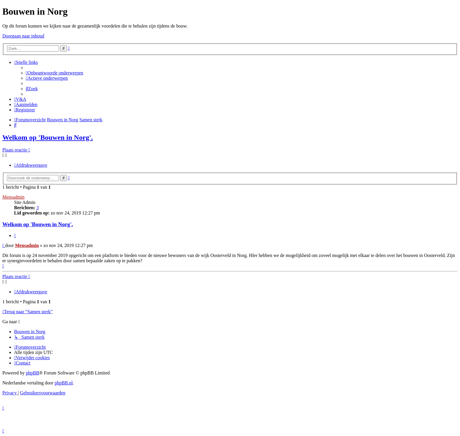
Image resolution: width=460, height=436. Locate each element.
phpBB (32, 372)
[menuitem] (54, 72)
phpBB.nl (64, 382)
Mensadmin (13, 197)
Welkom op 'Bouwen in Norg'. (47, 137)
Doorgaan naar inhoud (23, 35)
